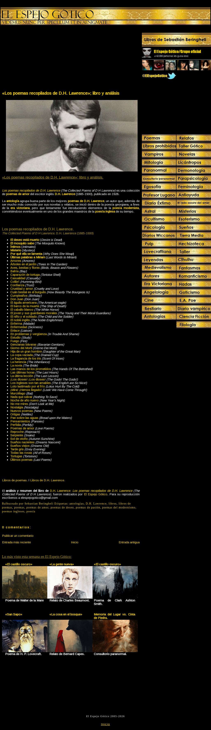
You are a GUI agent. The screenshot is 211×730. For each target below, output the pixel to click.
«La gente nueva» (61, 564)
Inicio (74, 542)
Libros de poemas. (15, 480)
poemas (19, 507)
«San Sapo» (13, 614)
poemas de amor (37, 507)
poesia (31, 511)
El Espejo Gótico (95, 494)
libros (113, 503)
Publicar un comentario (18, 535)
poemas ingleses (13, 511)
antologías (77, 503)
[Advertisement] (36, 58)
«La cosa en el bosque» (65, 614)
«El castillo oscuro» (18, 564)
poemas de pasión (88, 507)
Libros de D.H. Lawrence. (47, 480)
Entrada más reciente (16, 542)
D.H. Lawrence (96, 503)
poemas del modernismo (119, 507)
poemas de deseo (62, 507)
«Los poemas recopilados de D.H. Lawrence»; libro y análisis (60, 93)
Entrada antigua (129, 542)
